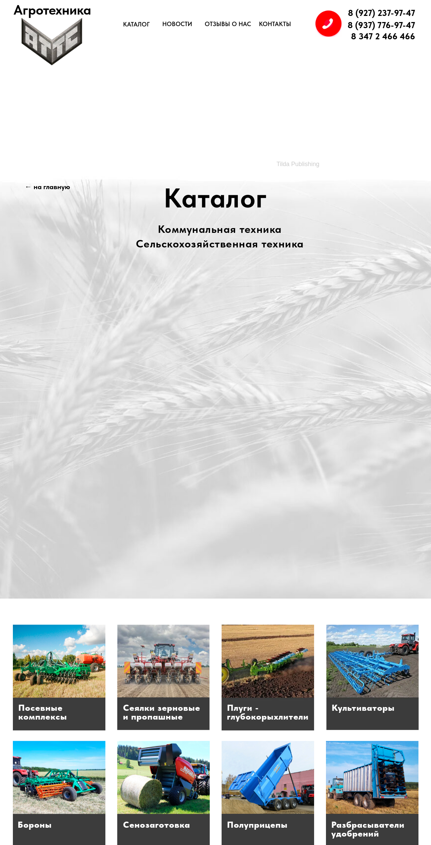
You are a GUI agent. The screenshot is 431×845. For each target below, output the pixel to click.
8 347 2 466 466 (383, 36)
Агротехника (52, 10)
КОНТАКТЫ (275, 23)
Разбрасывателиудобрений (368, 829)
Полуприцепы (257, 824)
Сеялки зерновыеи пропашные (161, 712)
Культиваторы (363, 707)
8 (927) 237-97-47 (381, 13)
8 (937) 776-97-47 (381, 25)
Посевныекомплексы (42, 712)
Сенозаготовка (156, 824)
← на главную (47, 186)
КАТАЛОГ (136, 24)
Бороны (35, 824)
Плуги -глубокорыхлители (268, 712)
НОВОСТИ (177, 23)
